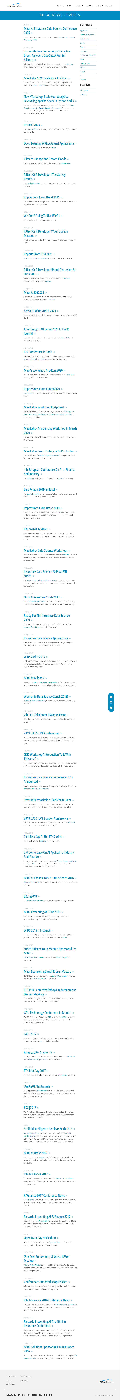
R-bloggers (84, 90)
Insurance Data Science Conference (36, 258)
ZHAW (61, 478)
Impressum (10, 1384)
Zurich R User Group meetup (34, 957)
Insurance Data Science (32, 627)
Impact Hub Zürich (39, 85)
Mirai (82, 59)
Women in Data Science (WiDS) (35, 701)
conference (31, 478)
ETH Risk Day (62, 1075)
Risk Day (43, 841)
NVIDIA (64, 1017)
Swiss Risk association (31, 1133)
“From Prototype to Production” (48, 455)
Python (82, 67)
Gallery (109, 6)
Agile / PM (83, 31)
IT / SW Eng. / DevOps (87, 55)
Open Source (84, 63)
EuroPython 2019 (33, 494)
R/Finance (30, 1200)
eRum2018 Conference (35, 901)
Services (78, 6)
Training (83, 80)
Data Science (84, 39)
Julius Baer (70, 64)
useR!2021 (66, 278)
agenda (48, 281)
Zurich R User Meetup (59, 976)
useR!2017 (42, 1157)
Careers (9, 1380)
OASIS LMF (71, 823)
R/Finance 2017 (43, 1221)
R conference (42, 1091)
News (69, 6)
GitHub (53, 148)
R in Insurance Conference (65, 1179)
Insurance (83, 51)
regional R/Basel (32, 129)
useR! (58, 512)
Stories (89, 6)
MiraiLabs (65, 555)
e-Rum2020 (65, 338)
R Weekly (83, 94)
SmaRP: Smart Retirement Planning (45, 682)
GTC (49, 1017)
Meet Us (60, 6)
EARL (41, 1041)
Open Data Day (54, 1242)
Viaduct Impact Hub (63, 957)
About (98, 6)
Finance (82, 47)
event (65, 938)
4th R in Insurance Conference (64, 1305)
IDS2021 (52, 300)
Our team (24, 1380)
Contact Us (10, 1376)
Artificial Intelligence (87, 35)
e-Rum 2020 (70, 375)
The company (26, 1376)
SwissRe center (65, 163)
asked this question (33, 183)
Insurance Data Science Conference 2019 (41, 580)
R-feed (82, 72)
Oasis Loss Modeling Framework (35, 601)
